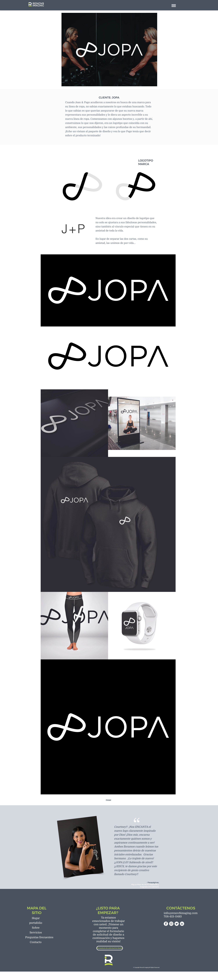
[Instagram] (171, 924)
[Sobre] (35, 927)
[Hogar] (35, 918)
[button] (174, 5)
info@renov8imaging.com (181, 913)
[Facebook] (166, 924)
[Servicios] (35, 932)
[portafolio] (35, 923)
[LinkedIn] (182, 924)
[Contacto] (35, 942)
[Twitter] (176, 924)
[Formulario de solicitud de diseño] (109, 948)
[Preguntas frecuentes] (39, 937)
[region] (82, 187)
